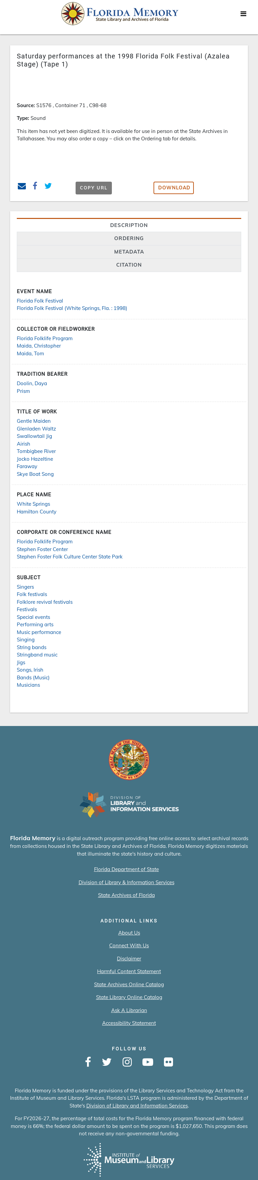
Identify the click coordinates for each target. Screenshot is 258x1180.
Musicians (28, 685)
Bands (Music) (33, 677)
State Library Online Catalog (129, 997)
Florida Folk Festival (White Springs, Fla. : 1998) (72, 308)
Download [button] (174, 188)
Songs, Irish (30, 670)
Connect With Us (129, 945)
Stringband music (37, 654)
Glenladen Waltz (36, 428)
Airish (23, 444)
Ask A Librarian (129, 1010)
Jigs (21, 662)
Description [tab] (129, 225)
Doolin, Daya (32, 383)
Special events (33, 617)
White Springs (33, 504)
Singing (26, 639)
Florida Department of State (126, 869)
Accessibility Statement (129, 1023)
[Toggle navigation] (243, 15)
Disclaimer (129, 958)
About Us (129, 932)
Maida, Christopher (39, 346)
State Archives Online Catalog (129, 984)
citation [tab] (129, 265)
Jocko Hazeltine (35, 459)
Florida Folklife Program (45, 338)
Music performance (39, 632)
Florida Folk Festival (40, 301)
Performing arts (35, 624)
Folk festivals (32, 594)
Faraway (27, 466)
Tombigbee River (36, 451)
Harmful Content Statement (129, 971)
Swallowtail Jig (34, 436)
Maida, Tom (30, 353)
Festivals (27, 609)
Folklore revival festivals (45, 602)
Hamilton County (36, 511)
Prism (23, 391)
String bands (31, 647)
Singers (25, 587)
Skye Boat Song (35, 474)
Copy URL (94, 187)
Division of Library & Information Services (126, 882)
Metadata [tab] (129, 251)
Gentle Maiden (34, 421)
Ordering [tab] (129, 238)
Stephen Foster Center (42, 549)
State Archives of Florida (126, 895)
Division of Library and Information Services (137, 1105)
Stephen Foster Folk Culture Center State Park (70, 556)
